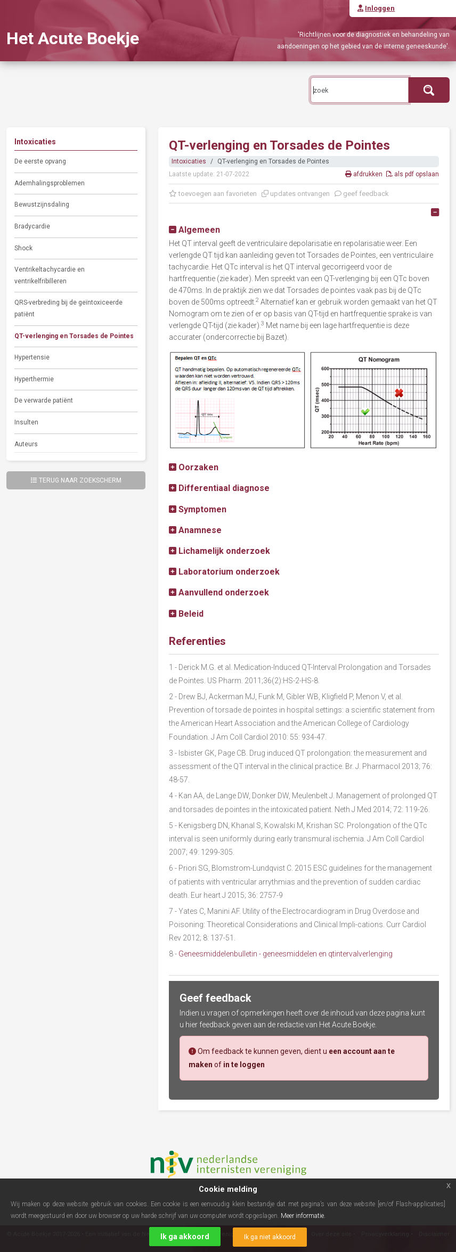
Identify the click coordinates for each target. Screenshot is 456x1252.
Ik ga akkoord (184, 1236)
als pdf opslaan (412, 174)
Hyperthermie (34, 379)
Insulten (26, 422)
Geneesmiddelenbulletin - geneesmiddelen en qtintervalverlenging (285, 954)
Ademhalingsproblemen (49, 183)
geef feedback (362, 194)
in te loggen (244, 1064)
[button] (194, 230)
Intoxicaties (189, 161)
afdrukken (364, 174)
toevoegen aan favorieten (213, 194)
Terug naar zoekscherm (76, 480)
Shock (23, 248)
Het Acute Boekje (72, 38)
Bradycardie (32, 226)
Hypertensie (32, 357)
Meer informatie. (303, 1216)
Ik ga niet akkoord (270, 1237)
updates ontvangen (296, 194)
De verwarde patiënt (43, 400)
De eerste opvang (40, 161)
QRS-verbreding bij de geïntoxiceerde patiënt (68, 308)
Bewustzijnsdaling (41, 204)
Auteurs (26, 444)
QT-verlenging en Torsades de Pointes (74, 336)
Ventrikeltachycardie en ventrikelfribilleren (49, 275)
